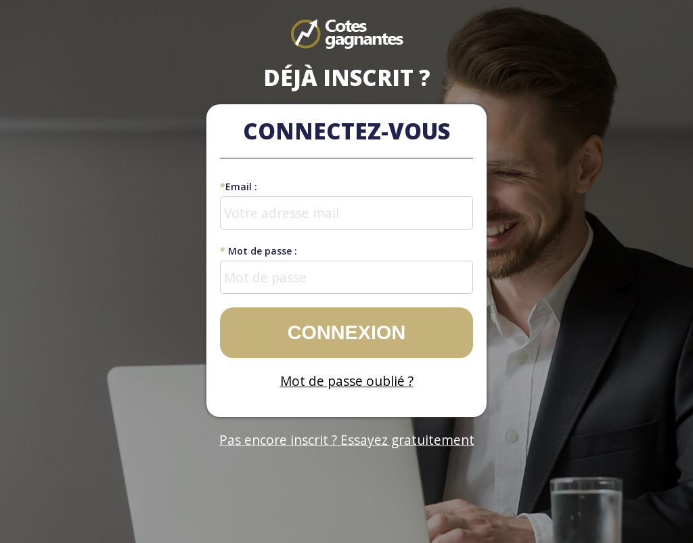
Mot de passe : (258, 250)
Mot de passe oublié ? (346, 381)
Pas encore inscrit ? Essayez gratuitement (346, 440)
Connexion (346, 332)
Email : (238, 186)
